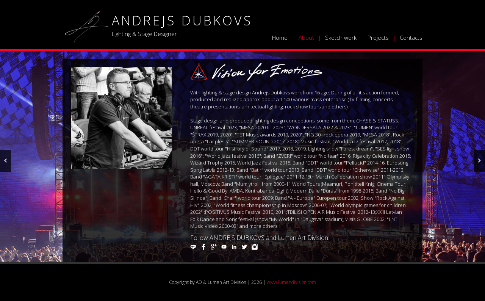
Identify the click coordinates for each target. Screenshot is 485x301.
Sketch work (341, 37)
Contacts (411, 37)
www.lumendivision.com (291, 282)
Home (280, 37)
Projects (378, 37)
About (306, 37)
